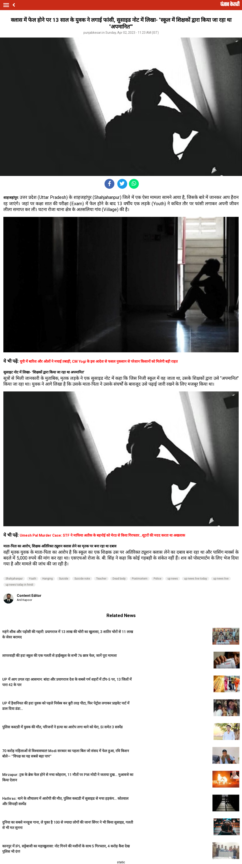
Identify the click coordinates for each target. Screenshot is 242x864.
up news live (221, 578)
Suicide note (82, 578)
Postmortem (139, 578)
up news (173, 578)
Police (157, 578)
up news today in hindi (19, 584)
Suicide (63, 578)
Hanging (47, 578)
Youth (32, 578)
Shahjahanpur (14, 578)
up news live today (195, 578)
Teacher (101, 578)
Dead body (119, 578)
